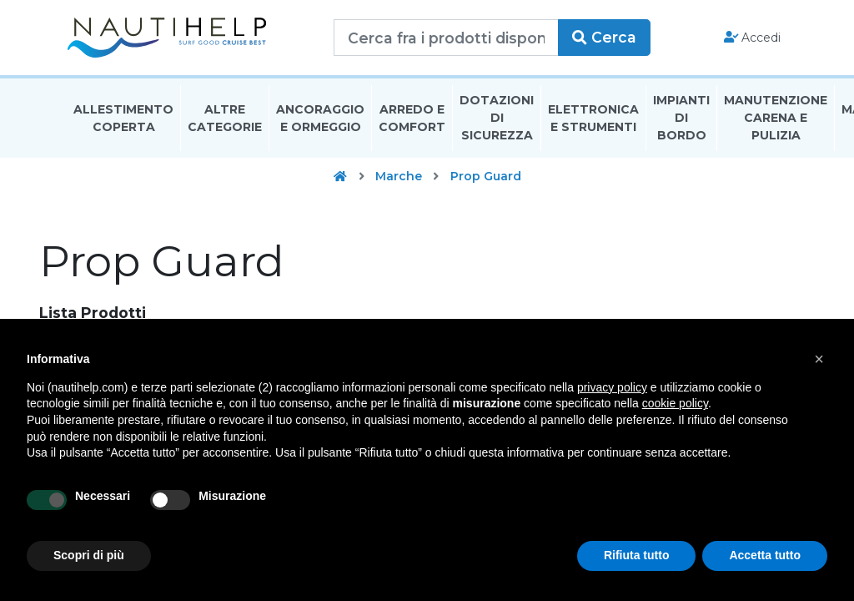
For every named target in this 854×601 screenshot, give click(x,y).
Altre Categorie (225, 120)
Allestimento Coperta (123, 120)
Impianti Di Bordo (681, 120)
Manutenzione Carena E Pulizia (775, 120)
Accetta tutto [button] (765, 555)
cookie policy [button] (675, 403)
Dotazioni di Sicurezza (497, 120)
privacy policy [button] (612, 387)
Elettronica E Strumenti (593, 120)
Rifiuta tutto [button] (637, 555)
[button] (819, 359)
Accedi (752, 38)
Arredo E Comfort (412, 120)
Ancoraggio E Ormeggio (320, 120)
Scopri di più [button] (88, 555)
